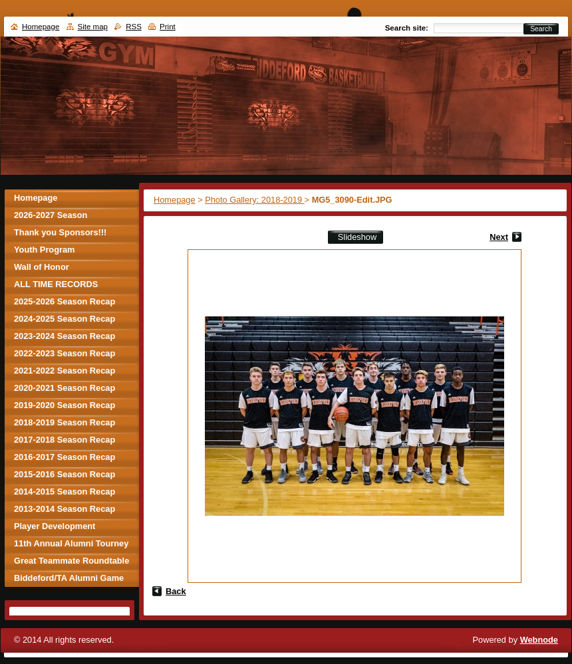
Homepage (175, 200)
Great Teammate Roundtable (71, 561)
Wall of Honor (41, 267)
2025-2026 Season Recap (64, 301)
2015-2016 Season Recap (64, 474)
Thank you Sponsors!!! (60, 232)
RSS (134, 27)
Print (168, 27)
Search (541, 29)
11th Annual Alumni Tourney (71, 543)
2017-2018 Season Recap (64, 440)
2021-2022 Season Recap (64, 371)
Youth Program (44, 250)
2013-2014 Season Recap (64, 509)
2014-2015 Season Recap (64, 492)
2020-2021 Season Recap (64, 388)
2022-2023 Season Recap (64, 353)
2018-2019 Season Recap (64, 422)
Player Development (54, 526)
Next (499, 237)
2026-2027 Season (50, 215)
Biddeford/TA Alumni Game (69, 578)
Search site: (406, 28)
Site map (93, 27)
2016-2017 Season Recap (64, 457)
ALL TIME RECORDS (56, 284)
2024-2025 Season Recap (64, 319)
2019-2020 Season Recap (64, 405)
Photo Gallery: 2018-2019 (254, 200)
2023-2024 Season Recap (64, 336)
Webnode (539, 640)
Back (176, 591)
